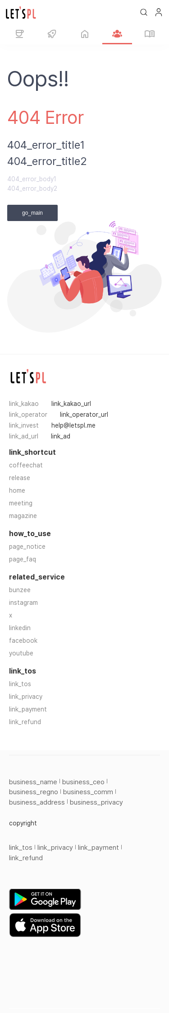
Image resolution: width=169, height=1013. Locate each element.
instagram (23, 602)
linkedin (20, 627)
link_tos (20, 684)
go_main (32, 213)
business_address (37, 802)
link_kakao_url (71, 403)
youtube (21, 653)
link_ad (60, 436)
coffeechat (26, 465)
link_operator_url (84, 414)
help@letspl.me (73, 425)
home (17, 490)
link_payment (28, 709)
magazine (23, 515)
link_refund (25, 722)
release (19, 477)
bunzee (20, 590)
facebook (23, 640)
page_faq (22, 559)
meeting (20, 503)
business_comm (88, 792)
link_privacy (25, 696)
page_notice (27, 546)
